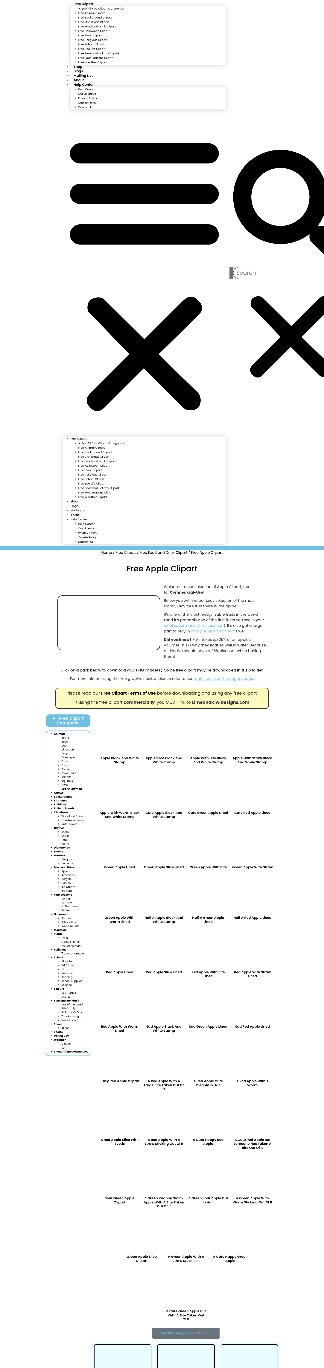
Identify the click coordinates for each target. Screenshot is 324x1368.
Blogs (74, 506)
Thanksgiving (70, 1016)
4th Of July (68, 1008)
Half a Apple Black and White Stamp (163, 919)
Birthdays (60, 800)
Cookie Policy (87, 103)
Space (58, 1024)
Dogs (64, 753)
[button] (144, 273)
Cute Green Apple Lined (208, 812)
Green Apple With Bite (208, 867)
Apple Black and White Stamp (119, 760)
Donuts (66, 882)
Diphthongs (62, 847)
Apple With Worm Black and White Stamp (120, 814)
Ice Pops (66, 890)
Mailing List (78, 510)
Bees (64, 741)
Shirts (65, 831)
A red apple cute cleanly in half (208, 1083)
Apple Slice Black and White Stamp (163, 760)
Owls (64, 784)
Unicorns (67, 863)
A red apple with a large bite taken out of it (164, 1085)
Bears (65, 737)
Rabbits (66, 777)
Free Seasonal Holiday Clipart (98, 53)
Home (106, 552)
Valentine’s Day (71, 1020)
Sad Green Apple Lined (208, 1026)
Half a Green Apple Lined (208, 919)
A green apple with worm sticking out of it (252, 1200)
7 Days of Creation (73, 953)
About (75, 515)
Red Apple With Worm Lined (119, 1028)
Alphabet (67, 961)
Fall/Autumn (69, 906)
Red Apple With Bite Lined (208, 974)
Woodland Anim (73, 816)
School (58, 957)
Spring (65, 898)
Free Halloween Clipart (93, 31)
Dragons (67, 859)
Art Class (67, 965)
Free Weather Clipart (92, 62)
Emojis (58, 851)
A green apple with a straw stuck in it (186, 1258)
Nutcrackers (69, 824)
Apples (65, 871)
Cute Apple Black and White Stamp (163, 814)
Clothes (59, 828)
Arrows (59, 792)
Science (66, 984)
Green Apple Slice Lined (164, 867)
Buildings (60, 804)
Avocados (68, 875)
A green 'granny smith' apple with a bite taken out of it (164, 1202)
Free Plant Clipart (90, 35)
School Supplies (71, 980)
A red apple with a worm (252, 1083)
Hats (64, 839)
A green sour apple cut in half (208, 1200)
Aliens (65, 1028)
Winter (65, 910)
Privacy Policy (87, 98)
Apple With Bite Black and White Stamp (208, 760)
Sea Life (59, 988)
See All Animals (72, 788)
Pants (65, 843)
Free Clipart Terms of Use (128, 693)
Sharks (65, 996)
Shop (74, 501)
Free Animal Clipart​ (91, 13)
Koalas (65, 769)
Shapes (66, 918)
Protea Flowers (71, 945)
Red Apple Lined (119, 972)
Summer (67, 902)
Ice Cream (68, 886)
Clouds (66, 1043)
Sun (63, 1047)
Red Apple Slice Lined (164, 972)
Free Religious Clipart (92, 40)
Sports (58, 1031)
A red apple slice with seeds (120, 1141)
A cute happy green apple (230, 1258)
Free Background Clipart (95, 17)
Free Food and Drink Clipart (97, 26)
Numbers (67, 973)
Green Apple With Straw (252, 867)
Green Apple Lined (119, 867)
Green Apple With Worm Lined (120, 919)
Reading (66, 977)
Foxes (65, 761)
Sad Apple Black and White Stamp (164, 1028)
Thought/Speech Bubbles (71, 1051)
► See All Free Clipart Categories (101, 8)
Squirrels (67, 780)
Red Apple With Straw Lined (252, 974)
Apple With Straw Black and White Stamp (252, 760)
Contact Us (86, 107)
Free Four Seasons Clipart (96, 58)
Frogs (65, 765)
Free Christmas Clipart (93, 22)
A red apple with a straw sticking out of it (163, 1141)
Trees (65, 937)
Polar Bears (68, 773)
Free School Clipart (91, 44)
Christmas (61, 812)
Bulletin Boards (64, 808)
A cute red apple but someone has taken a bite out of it (252, 1143)
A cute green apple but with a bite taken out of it (186, 1315)
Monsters (60, 929)
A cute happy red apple (208, 1141)
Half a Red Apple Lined (252, 917)
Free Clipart (79, 439)
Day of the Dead (72, 1004)
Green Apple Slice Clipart (142, 1258)
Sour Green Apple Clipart (120, 1200)
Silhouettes (68, 922)
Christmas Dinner (72, 820)
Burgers (66, 878)
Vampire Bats (70, 926)
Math (64, 969)
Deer (64, 745)
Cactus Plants (70, 941)
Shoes (65, 835)
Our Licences (87, 94)
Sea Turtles (68, 992)
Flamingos (68, 757)
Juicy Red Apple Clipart (120, 1081)
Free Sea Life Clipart (92, 49)
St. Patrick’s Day (71, 1012)
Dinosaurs (67, 749)
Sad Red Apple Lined (252, 1026)
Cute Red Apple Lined (252, 812)
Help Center (84, 84)
